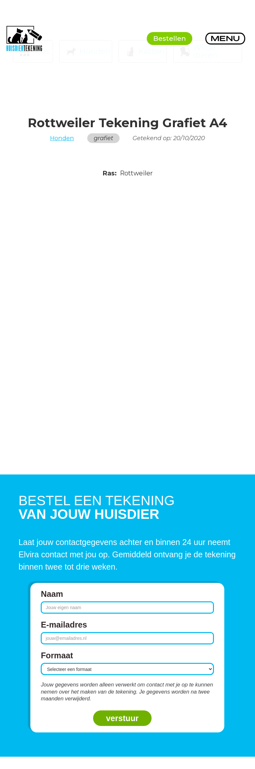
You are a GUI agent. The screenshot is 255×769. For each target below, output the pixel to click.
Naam (52, 594)
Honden (62, 138)
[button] (225, 38)
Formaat (57, 655)
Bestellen (169, 38)
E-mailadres (64, 624)
